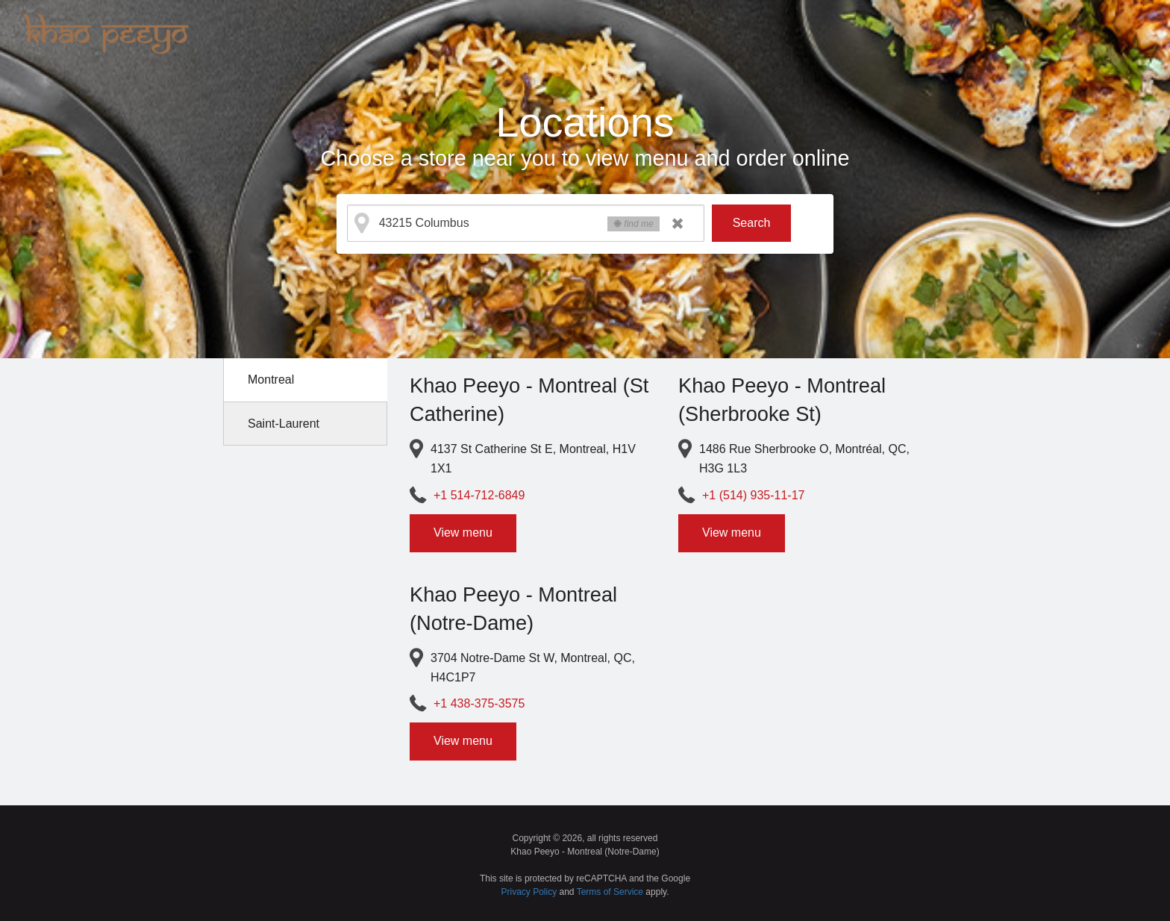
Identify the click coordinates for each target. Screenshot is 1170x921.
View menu (463, 532)
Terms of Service (610, 892)
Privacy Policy (529, 892)
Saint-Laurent (283, 423)
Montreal (271, 379)
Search (752, 222)
